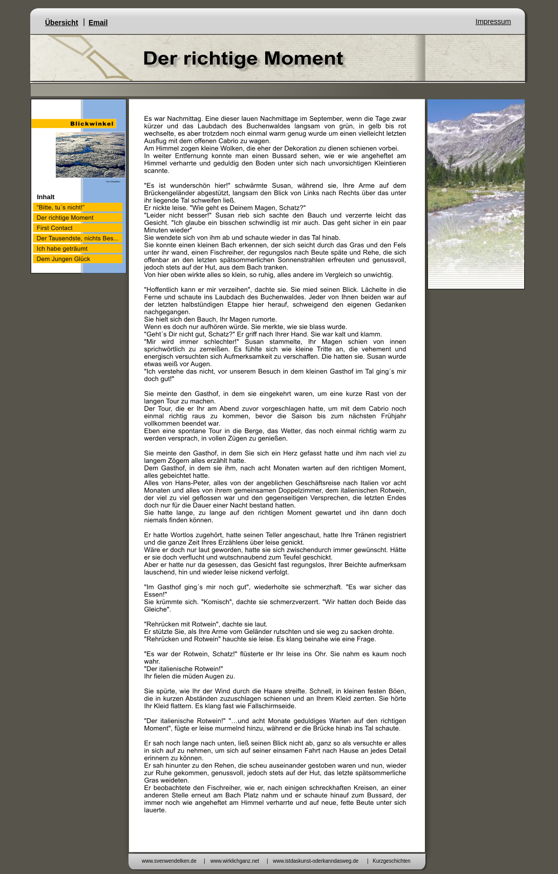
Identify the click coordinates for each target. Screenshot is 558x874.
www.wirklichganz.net (234, 861)
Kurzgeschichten (392, 861)
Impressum (493, 21)
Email (98, 22)
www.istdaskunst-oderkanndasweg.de (315, 861)
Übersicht (61, 22)
